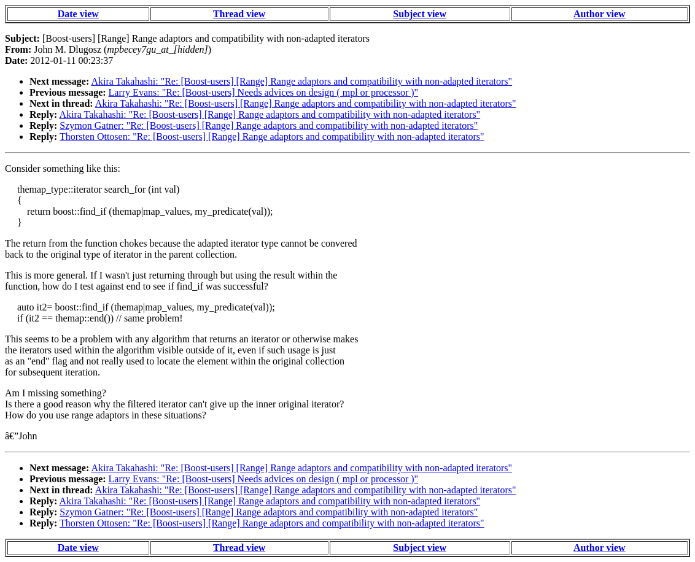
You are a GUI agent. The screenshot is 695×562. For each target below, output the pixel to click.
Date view (78, 14)
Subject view (419, 14)
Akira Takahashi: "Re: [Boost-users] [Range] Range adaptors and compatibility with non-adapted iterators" (301, 81)
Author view (599, 14)
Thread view (239, 14)
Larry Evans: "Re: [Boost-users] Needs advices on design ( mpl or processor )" (264, 92)
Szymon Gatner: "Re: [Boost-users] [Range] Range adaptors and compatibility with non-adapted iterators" (269, 125)
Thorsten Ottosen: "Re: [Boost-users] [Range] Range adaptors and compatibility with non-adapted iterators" (272, 136)
